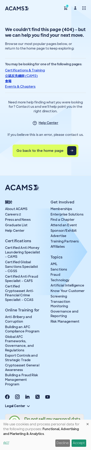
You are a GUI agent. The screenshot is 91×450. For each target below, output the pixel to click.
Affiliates (58, 247)
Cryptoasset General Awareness (22, 367)
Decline (62, 443)
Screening (59, 296)
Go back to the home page (40, 150)
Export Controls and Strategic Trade (21, 357)
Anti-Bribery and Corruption (18, 319)
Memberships (61, 209)
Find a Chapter (63, 220)
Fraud (55, 275)
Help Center (48, 123)
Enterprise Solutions (67, 214)
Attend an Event (64, 225)
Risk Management (65, 321)
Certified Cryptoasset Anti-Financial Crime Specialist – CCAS (19, 293)
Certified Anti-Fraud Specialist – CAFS (21, 278)
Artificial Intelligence (67, 285)
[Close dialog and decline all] (87, 422)
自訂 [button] (6, 443)
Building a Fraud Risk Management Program (21, 379)
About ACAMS (16, 209)
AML (54, 264)
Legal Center (17, 406)
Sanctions (59, 269)
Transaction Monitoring (60, 304)
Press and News (18, 220)
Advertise (58, 236)
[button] (66, 8)
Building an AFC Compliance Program (22, 329)
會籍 (8, 81)
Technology (60, 280)
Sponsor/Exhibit (64, 231)
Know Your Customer (68, 291)
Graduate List (16, 225)
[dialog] (45, 435)
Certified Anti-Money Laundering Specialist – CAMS (22, 252)
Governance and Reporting (64, 313)
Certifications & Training (25, 70)
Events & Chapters (20, 86)
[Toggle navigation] (84, 8)
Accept (79, 443)
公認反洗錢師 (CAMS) (21, 76)
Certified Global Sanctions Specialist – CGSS (21, 266)
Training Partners (65, 241)
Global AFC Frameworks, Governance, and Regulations (19, 343)
